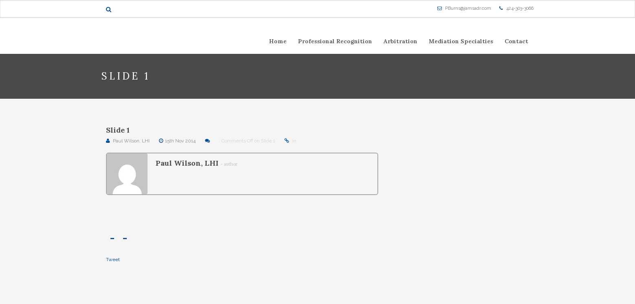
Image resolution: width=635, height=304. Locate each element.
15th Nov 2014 (180, 141)
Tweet (113, 259)
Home (278, 41)
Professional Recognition (335, 41)
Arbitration (400, 41)
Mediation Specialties (461, 41)
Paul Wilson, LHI (131, 141)
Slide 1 (118, 130)
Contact (516, 41)
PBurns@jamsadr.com (468, 8)
